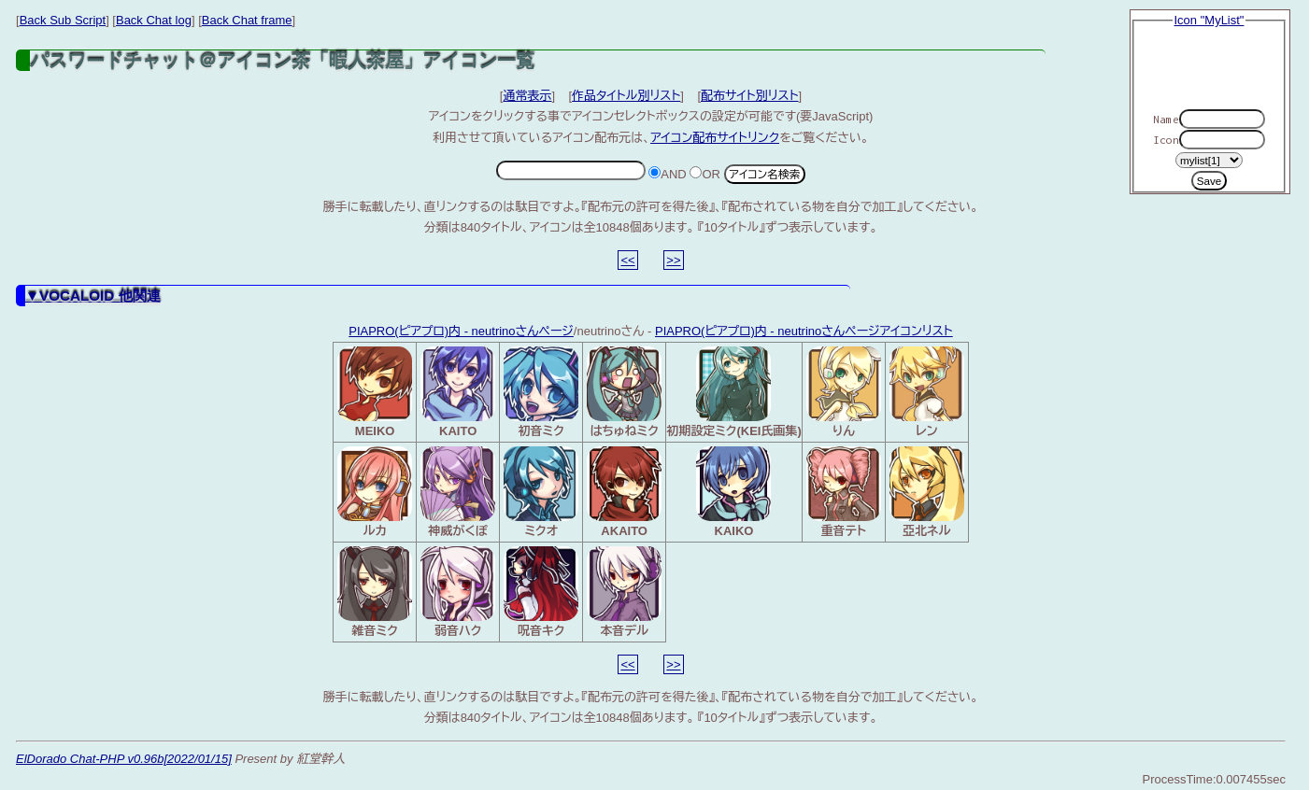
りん (843, 392)
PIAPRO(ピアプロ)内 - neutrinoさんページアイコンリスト (804, 331)
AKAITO (624, 492)
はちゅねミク (624, 392)
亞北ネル (926, 492)
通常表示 (527, 96)
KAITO (457, 392)
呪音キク (541, 592)
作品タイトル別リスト (626, 96)
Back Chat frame (247, 20)
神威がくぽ (457, 492)
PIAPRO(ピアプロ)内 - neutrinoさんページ (461, 331)
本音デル (624, 592)
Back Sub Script (63, 20)
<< (627, 260)
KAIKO (733, 492)
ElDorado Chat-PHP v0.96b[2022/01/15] (124, 759)
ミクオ (541, 492)
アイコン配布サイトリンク (714, 138)
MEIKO (374, 392)
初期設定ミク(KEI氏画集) (734, 392)
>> (673, 260)
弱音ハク (457, 592)
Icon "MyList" (1209, 20)
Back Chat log (154, 20)
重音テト (843, 492)
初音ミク (541, 392)
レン (926, 392)
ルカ (374, 492)
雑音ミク (374, 592)
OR (705, 174)
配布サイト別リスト (750, 96)
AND (667, 174)
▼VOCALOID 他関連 (93, 295)
